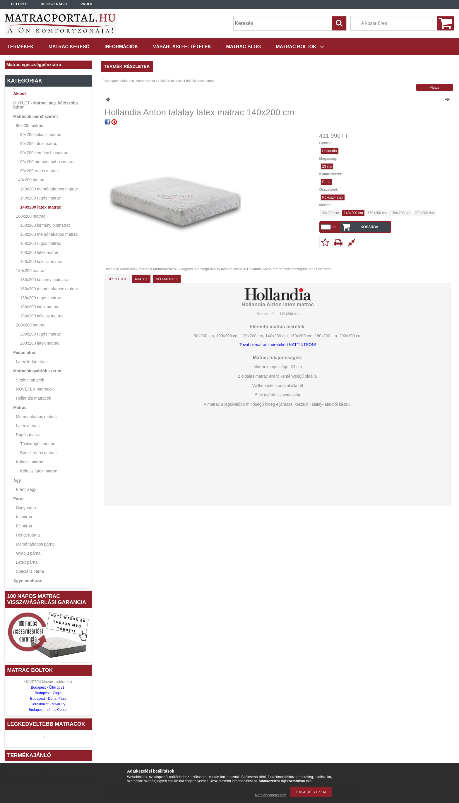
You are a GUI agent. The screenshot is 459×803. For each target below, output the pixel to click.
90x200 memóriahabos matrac (48, 161)
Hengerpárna (28, 535)
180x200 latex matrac (39, 307)
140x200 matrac (30, 180)
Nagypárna (26, 507)
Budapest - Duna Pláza (48, 699)
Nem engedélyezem (270, 795)
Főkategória (110, 80)
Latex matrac (28, 425)
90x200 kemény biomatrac (44, 152)
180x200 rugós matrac (40, 297)
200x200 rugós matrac (40, 334)
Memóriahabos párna (35, 544)
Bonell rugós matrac (38, 452)
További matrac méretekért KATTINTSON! (277, 344)
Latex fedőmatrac (31, 361)
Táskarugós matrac (37, 443)
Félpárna (24, 526)
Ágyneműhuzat (27, 580)
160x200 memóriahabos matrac (49, 234)
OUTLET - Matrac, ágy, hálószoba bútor (45, 105)
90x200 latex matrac (38, 143)
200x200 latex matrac (39, 343)
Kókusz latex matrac (38, 471)
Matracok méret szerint (35, 116)
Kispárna (24, 517)
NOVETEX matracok (34, 389)
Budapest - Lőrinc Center (48, 710)
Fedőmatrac (24, 352)
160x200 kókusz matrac (42, 261)
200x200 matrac (30, 325)
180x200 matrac (30, 270)
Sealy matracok (30, 380)
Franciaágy (26, 489)
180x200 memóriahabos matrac (49, 288)
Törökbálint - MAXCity (48, 704)
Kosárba (369, 227)
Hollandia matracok (33, 398)
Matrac (19, 407)
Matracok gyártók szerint (37, 371)
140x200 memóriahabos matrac (49, 189)
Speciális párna (30, 571)
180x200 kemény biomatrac (45, 279)
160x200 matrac (30, 216)
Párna (19, 498)
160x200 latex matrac (39, 252)
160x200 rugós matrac (40, 243)
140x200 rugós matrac (40, 198)
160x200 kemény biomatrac (45, 225)
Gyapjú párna (28, 553)
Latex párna (26, 562)
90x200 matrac (29, 125)
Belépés (19, 4)
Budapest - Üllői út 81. (48, 687)
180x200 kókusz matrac (42, 316)
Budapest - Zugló (48, 693)
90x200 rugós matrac (39, 170)
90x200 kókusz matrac (40, 134)
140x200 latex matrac (40, 207)
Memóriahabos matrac (36, 416)
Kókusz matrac (29, 462)
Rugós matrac (28, 434)
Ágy (17, 480)
